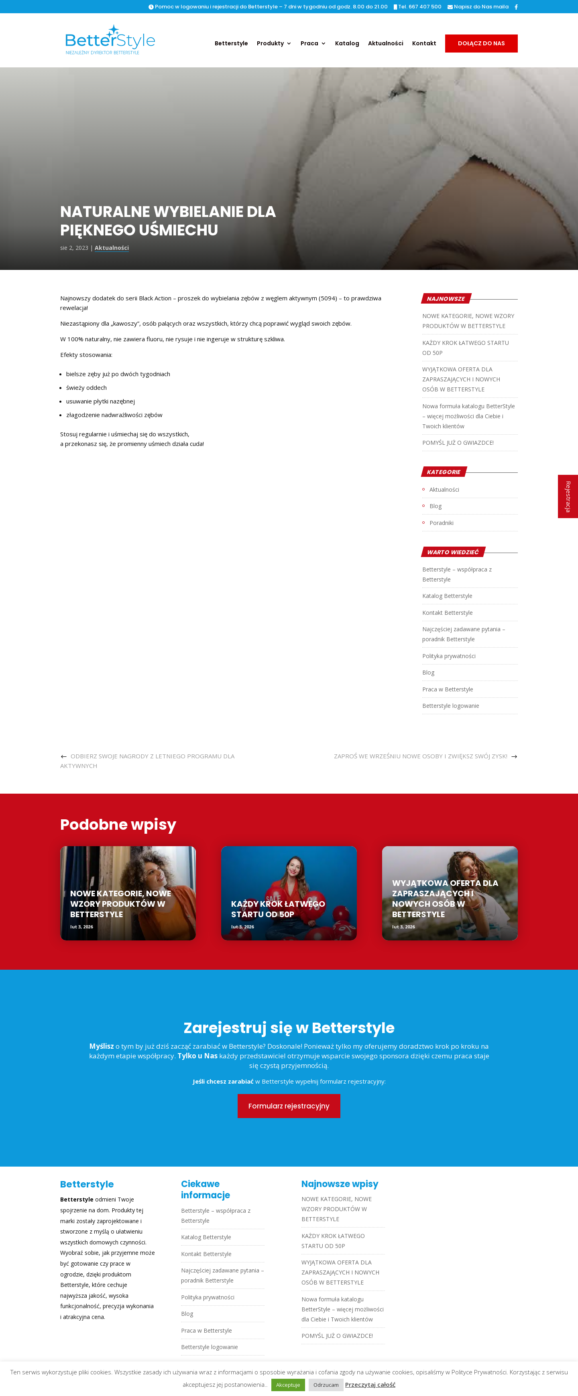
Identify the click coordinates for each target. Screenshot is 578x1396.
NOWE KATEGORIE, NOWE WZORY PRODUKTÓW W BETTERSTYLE (120, 904)
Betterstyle (231, 44)
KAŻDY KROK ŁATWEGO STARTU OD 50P (278, 909)
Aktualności (385, 44)
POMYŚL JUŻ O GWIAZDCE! (458, 442)
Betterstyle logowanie (450, 705)
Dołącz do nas (481, 43)
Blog (435, 506)
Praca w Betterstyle (447, 689)
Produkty (270, 44)
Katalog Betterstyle (447, 596)
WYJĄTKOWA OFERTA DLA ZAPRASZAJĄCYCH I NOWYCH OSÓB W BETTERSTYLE (461, 379)
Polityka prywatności (449, 656)
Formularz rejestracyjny (289, 1106)
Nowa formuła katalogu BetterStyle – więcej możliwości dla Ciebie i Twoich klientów (468, 416)
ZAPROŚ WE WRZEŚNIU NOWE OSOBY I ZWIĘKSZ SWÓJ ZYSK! (420, 756)
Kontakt (424, 44)
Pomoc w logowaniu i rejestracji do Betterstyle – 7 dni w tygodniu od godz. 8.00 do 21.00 (268, 7)
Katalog (347, 44)
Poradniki (441, 523)
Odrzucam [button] (326, 1384)
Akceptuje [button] (288, 1384)
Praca (309, 44)
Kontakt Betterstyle (447, 612)
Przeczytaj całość (370, 1384)
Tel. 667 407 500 (418, 7)
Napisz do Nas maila (478, 7)
